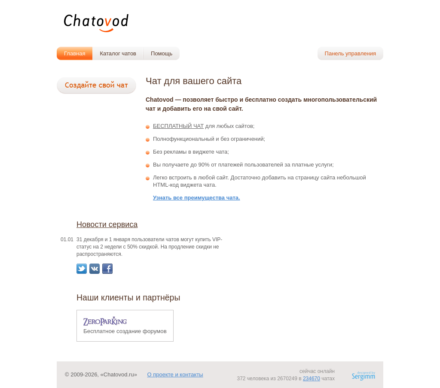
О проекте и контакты (175, 374)
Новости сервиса (107, 224)
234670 (311, 379)
